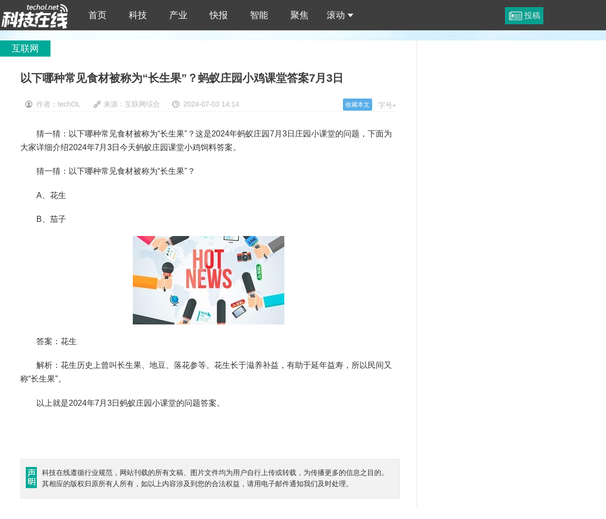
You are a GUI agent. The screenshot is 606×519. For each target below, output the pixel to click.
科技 (138, 15)
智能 (259, 15)
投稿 (532, 15)
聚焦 (299, 15)
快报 (219, 15)
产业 (178, 15)
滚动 (340, 15)
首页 (97, 15)
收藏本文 (357, 104)
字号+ (387, 105)
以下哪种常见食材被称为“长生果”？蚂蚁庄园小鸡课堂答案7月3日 (35, 15)
